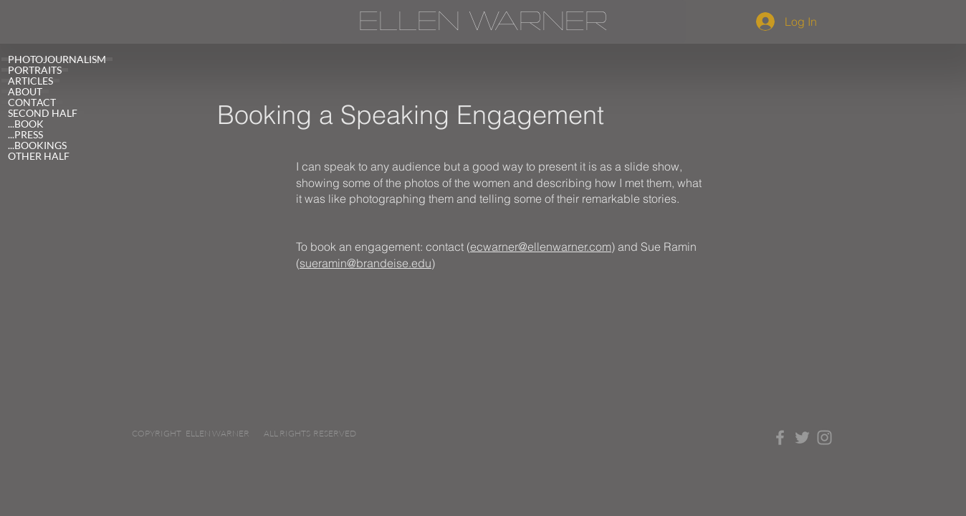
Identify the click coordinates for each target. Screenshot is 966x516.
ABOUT (25, 91)
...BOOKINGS (37, 145)
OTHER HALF (39, 156)
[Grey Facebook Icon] (780, 437)
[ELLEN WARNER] (483, 21)
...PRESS (25, 134)
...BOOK (26, 124)
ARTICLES (30, 81)
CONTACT (32, 102)
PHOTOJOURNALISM (57, 59)
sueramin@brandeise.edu (365, 263)
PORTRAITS (35, 70)
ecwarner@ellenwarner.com (540, 246)
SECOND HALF (42, 113)
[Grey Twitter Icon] (802, 437)
